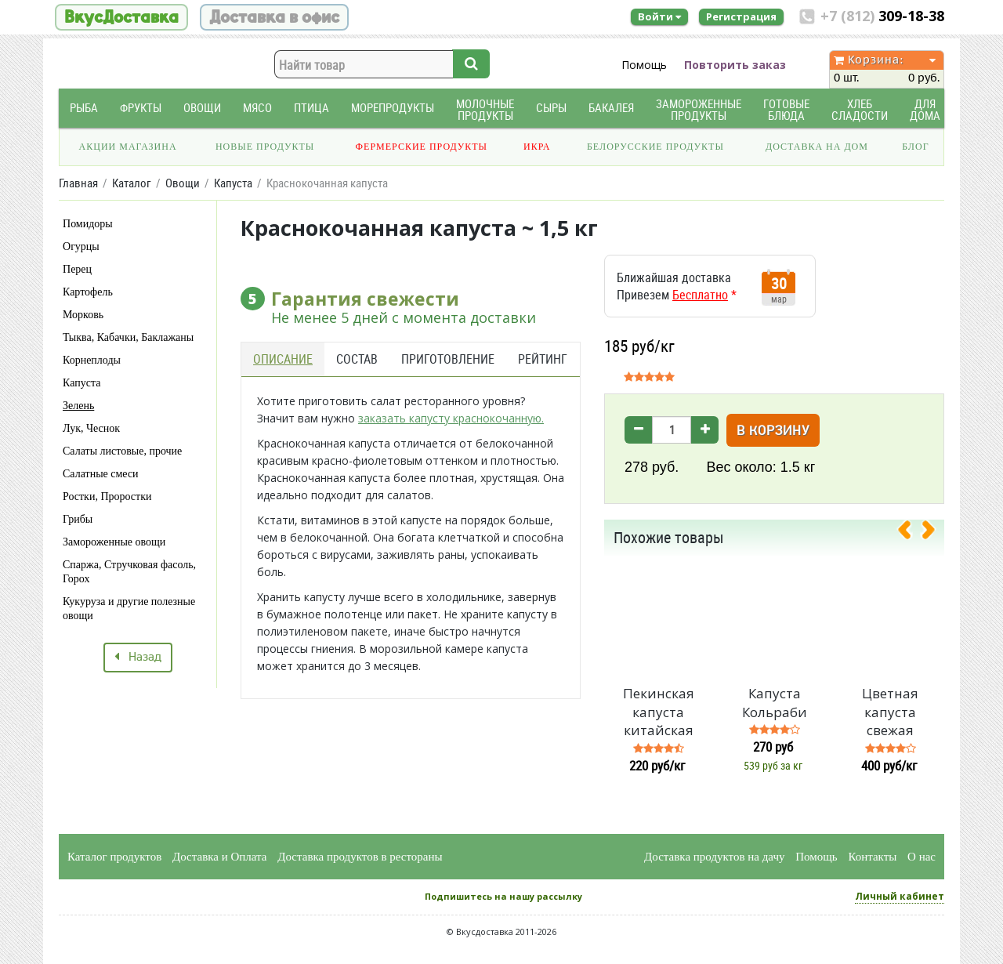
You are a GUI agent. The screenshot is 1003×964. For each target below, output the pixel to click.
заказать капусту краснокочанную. (451, 418)
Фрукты (140, 107)
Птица (311, 107)
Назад (137, 657)
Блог (915, 146)
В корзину (773, 431)
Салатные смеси (101, 474)
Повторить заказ (735, 64)
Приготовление (447, 359)
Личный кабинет (899, 896)
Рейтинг (542, 359)
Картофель (88, 292)
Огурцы (81, 246)
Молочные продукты (485, 109)
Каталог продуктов (114, 856)
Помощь (644, 64)
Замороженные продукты (698, 109)
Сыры (551, 107)
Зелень (78, 405)
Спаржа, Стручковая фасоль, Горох (129, 572)
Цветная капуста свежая (890, 712)
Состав (357, 359)
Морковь (83, 315)
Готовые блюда (786, 109)
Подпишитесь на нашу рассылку (503, 896)
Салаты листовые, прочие (122, 451)
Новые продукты (264, 146)
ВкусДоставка (121, 17)
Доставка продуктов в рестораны (359, 856)
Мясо (257, 107)
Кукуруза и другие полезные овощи (129, 609)
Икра (536, 146)
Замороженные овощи (114, 542)
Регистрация (741, 16)
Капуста (81, 383)
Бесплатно (700, 294)
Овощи (202, 107)
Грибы (77, 519)
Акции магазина (128, 146)
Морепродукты (392, 107)
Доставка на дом (817, 146)
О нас (921, 856)
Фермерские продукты (422, 146)
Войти (659, 16)
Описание (283, 359)
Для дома (925, 109)
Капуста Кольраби (774, 702)
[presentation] (910, 533)
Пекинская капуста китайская (658, 712)
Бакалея (611, 107)
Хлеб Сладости (859, 109)
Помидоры (88, 224)
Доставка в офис (274, 17)
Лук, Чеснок (91, 428)
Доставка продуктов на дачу (714, 856)
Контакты (872, 856)
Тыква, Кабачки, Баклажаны (128, 337)
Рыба (84, 107)
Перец (77, 269)
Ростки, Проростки (107, 496)
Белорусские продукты (655, 146)
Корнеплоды (92, 360)
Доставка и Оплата (219, 856)
